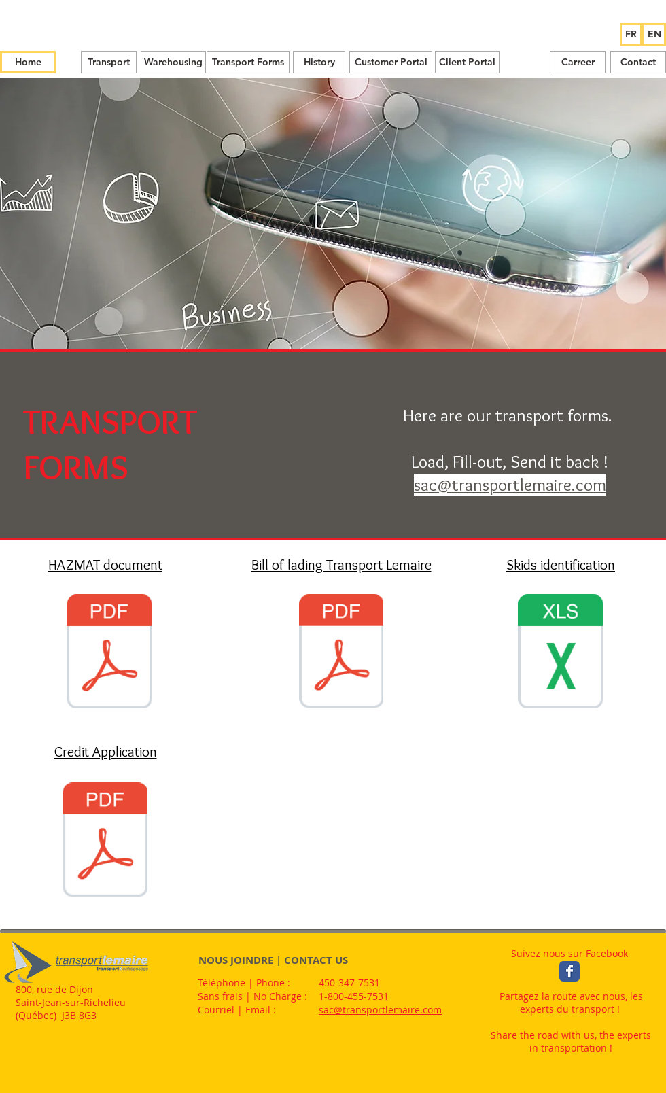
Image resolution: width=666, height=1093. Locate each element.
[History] (319, 62)
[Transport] (109, 62)
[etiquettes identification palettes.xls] (560, 653)
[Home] (28, 62)
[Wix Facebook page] (569, 971)
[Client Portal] (467, 62)
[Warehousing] (173, 62)
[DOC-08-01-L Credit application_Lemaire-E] (105, 841)
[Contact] (638, 62)
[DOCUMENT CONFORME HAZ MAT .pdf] (109, 653)
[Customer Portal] (390, 62)
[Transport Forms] (248, 62)
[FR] (631, 34)
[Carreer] (578, 62)
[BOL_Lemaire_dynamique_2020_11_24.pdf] (341, 652)
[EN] (654, 34)
